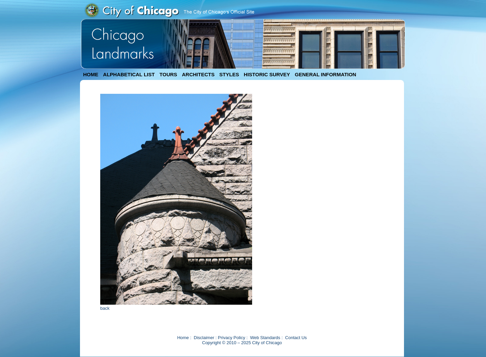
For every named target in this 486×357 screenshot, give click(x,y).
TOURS (168, 74)
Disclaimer (204, 337)
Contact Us (296, 337)
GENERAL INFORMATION (325, 74)
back (104, 308)
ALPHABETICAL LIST (129, 74)
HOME (90, 74)
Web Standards (265, 337)
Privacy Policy (231, 337)
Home (183, 337)
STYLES (229, 74)
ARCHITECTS (198, 74)
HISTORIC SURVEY (267, 74)
